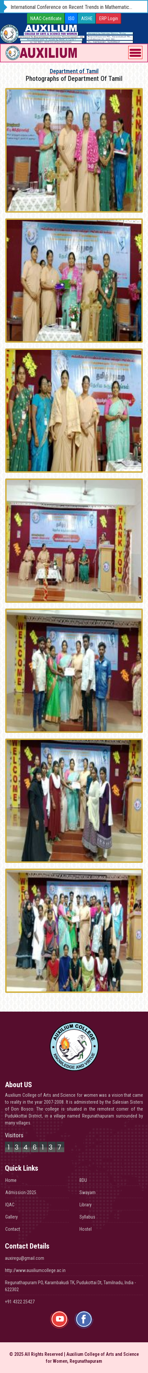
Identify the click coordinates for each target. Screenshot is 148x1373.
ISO (71, 18)
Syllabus (87, 1217)
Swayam (87, 1192)
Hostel (85, 1229)
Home (10, 1180)
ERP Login (108, 18)
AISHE (87, 18)
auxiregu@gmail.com (24, 1258)
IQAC (10, 1204)
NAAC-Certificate (46, 18)
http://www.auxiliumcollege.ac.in (35, 1270)
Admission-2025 (20, 1192)
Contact (12, 1229)
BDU (83, 1180)
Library (85, 1204)
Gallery (11, 1217)
